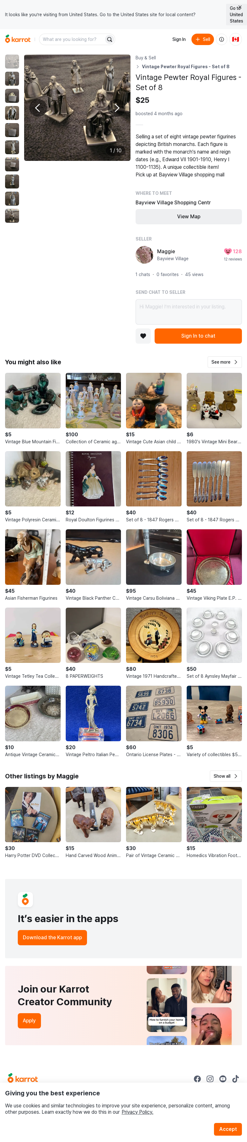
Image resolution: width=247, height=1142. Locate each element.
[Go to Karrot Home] (23, 1079)
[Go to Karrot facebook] (197, 1079)
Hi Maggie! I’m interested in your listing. (189, 312)
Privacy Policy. (137, 1112)
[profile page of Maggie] (144, 255)
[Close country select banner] (240, 7)
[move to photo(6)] (12, 147)
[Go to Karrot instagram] (210, 1079)
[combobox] (72, 39)
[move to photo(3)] (12, 96)
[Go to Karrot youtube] (223, 1079)
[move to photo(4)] (12, 113)
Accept (228, 1129)
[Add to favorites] (143, 336)
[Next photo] (116, 108)
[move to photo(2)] (12, 79)
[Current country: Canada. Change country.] (235, 39)
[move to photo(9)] (12, 199)
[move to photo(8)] (12, 181)
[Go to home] (17, 39)
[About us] (221, 39)
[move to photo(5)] (12, 130)
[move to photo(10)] (12, 216)
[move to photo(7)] (12, 164)
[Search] (109, 39)
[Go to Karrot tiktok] (235, 1079)
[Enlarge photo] (77, 108)
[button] (225, 362)
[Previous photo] (38, 108)
